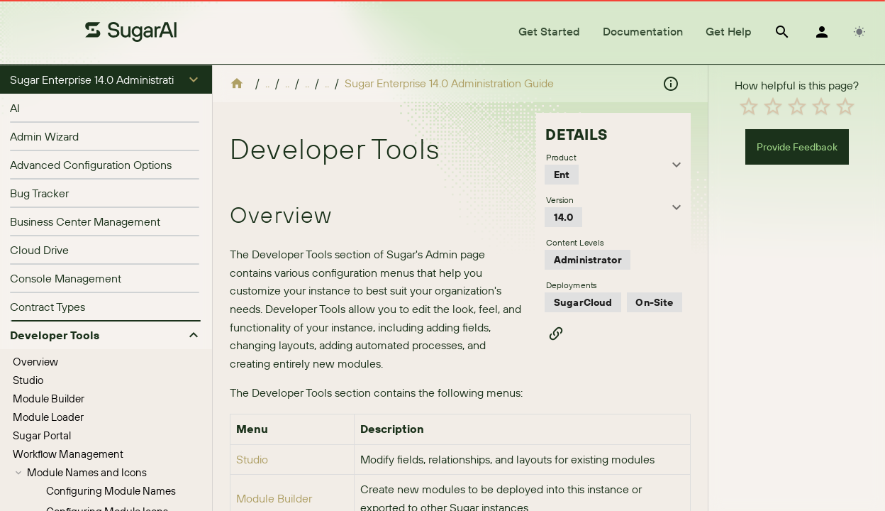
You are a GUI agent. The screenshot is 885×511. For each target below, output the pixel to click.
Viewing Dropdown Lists (103, 432)
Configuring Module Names (111, 235)
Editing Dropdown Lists (100, 473)
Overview (35, 106)
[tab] (549, 32)
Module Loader (48, 161)
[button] (106, 79)
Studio (28, 124)
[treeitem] (106, 106)
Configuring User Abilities (105, 295)
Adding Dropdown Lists (101, 412)
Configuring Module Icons (107, 256)
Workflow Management (68, 198)
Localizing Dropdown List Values (121, 453)
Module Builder (48, 143)
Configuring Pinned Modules (114, 315)
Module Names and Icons (87, 217)
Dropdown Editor (67, 393)
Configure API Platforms (69, 375)
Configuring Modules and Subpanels (132, 336)
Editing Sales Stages (112, 492)
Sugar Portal (42, 180)
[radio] (749, 352)
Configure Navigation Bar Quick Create (104, 356)
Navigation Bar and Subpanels (98, 276)
